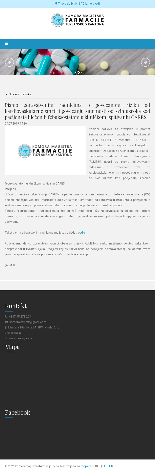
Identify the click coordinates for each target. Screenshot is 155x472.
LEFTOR (108, 466)
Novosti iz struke (20, 94)
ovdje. (82, 232)
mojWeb (86, 466)
